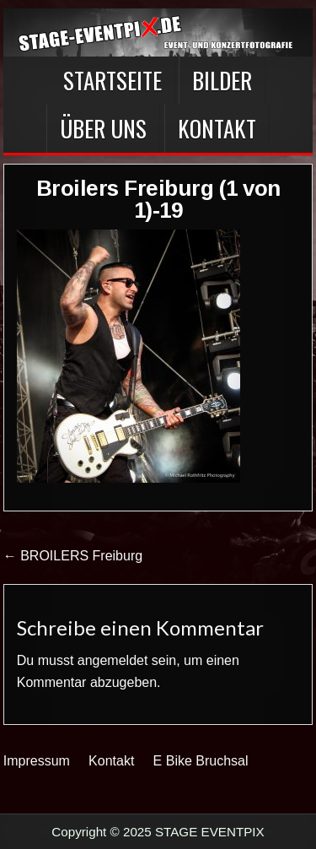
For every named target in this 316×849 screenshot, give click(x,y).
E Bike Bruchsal (201, 761)
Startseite (112, 80)
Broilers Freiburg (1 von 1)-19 (158, 199)
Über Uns (103, 128)
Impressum (36, 761)
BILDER (222, 80)
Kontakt (217, 128)
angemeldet (113, 660)
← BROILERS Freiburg (72, 556)
